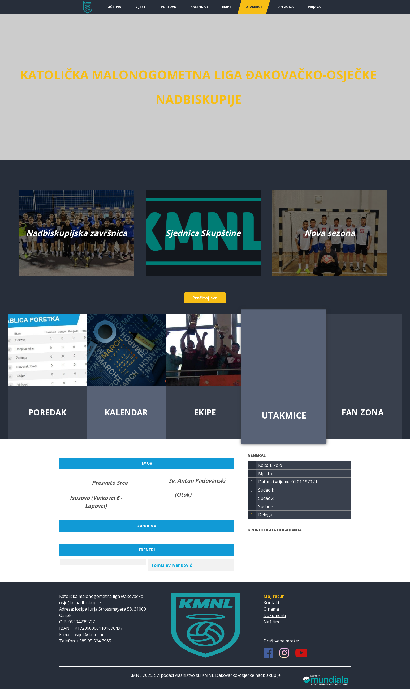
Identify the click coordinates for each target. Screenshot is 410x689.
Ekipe (226, 7)
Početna (113, 7)
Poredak (168, 7)
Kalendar (199, 7)
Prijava (314, 7)
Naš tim (271, 622)
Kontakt (271, 603)
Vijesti (140, 7)
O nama (271, 609)
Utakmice (253, 7)
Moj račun (274, 596)
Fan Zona (285, 7)
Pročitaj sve (205, 298)
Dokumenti (275, 615)
